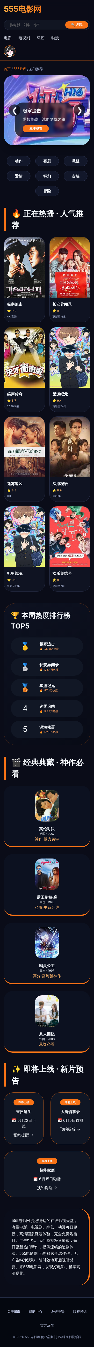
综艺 (40, 37)
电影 (8, 37)
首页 (7, 69)
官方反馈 (47, 1325)
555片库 (20, 69)
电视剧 (24, 37)
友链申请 (58, 1312)
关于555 (13, 1312)
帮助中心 (35, 1312)
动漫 (55, 37)
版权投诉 (80, 1312)
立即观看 (35, 128)
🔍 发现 (76, 25)
